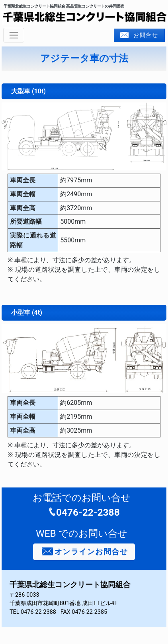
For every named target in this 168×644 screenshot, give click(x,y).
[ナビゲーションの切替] (13, 35)
